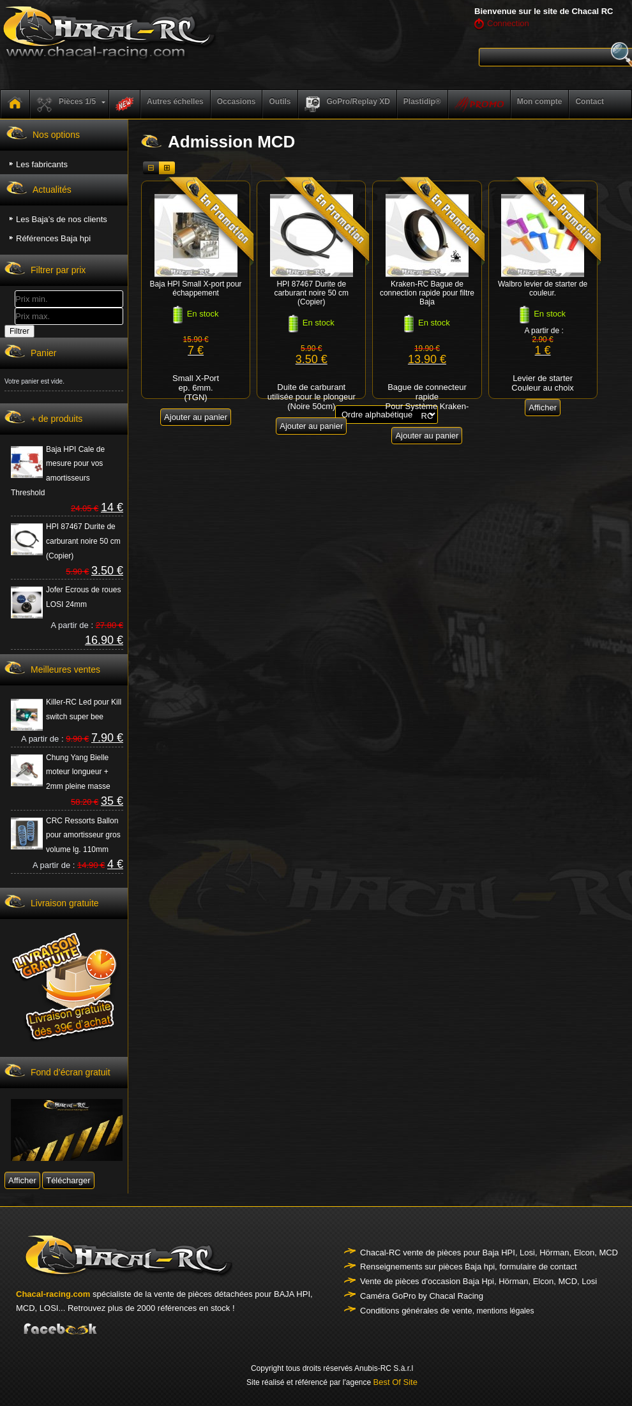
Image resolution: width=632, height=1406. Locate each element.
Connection (508, 23)
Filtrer (19, 331)
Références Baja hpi (53, 238)
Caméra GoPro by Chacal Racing (421, 1296)
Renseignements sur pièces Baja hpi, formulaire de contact (468, 1266)
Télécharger (68, 1180)
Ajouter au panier (195, 417)
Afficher (22, 1180)
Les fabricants (42, 164)
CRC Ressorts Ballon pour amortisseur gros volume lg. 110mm (83, 835)
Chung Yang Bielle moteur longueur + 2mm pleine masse (78, 772)
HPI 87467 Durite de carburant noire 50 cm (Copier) (83, 541)
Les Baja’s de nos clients (61, 219)
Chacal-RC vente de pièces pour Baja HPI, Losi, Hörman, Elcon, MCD (489, 1252)
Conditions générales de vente (416, 1310)
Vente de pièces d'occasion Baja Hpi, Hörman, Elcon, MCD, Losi (478, 1281)
